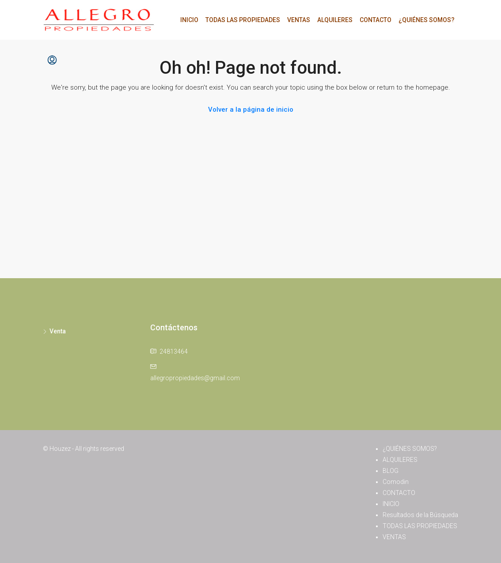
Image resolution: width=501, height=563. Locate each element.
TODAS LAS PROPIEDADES (242, 19)
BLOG (391, 470)
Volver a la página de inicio (250, 109)
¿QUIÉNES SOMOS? (427, 19)
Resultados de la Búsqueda (420, 514)
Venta (57, 331)
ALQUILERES (335, 19)
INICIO (189, 19)
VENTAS (298, 19)
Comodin (396, 481)
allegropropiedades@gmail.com (195, 378)
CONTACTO (375, 19)
